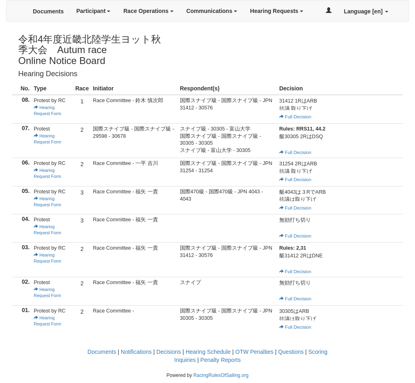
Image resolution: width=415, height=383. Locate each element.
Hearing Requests (276, 11)
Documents (48, 11)
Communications (211, 11)
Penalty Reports (220, 360)
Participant (93, 11)
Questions (291, 352)
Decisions (168, 352)
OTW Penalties (254, 352)
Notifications (136, 352)
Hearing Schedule (208, 352)
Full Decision (295, 116)
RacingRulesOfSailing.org (220, 375)
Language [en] (366, 11)
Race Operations (148, 11)
